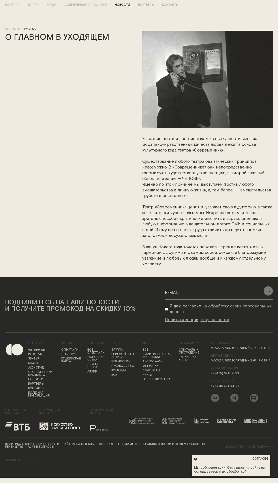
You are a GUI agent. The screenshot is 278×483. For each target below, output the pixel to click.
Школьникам (189, 343)
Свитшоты (151, 370)
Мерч (146, 343)
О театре (35, 343)
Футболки (150, 366)
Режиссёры (121, 361)
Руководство (122, 366)
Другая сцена (92, 366)
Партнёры (146, 5)
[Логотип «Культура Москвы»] (228, 420)
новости (12, 29)
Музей (51, 5)
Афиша (66, 343)
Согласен (260, 459)
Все (114, 375)
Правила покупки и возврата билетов (174, 444)
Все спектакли (96, 351)
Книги (147, 375)
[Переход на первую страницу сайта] (10, 373)
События (68, 354)
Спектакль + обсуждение (189, 351)
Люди (116, 343)
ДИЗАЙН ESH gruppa (20, 460)
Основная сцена (95, 359)
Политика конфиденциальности (32, 444)
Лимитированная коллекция (157, 356)
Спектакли (70, 350)
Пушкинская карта (71, 360)
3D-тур (33, 5)
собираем (209, 468)
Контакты (170, 5)
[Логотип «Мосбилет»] (257, 420)
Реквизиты (14, 447)
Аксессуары (152, 361)
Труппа (117, 350)
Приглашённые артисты (123, 356)
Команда (118, 370)
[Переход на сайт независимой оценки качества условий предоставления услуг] (142, 420)
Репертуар (95, 343)
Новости (122, 5)
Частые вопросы (40, 447)
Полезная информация (39, 394)
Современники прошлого (86, 5)
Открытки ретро (156, 379)
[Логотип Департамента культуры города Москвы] (203, 420)
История (12, 5)
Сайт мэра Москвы (78, 444)
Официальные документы (119, 444)
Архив (92, 372)
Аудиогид (36, 368)
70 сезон (36, 350)
